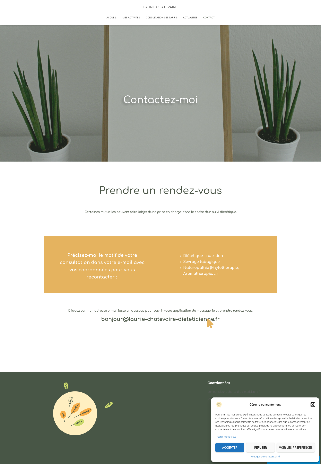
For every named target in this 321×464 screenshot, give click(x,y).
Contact (209, 17)
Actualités (190, 17)
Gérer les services (226, 436)
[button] (313, 405)
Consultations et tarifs (161, 17)
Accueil (111, 17)
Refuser (260, 447)
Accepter (229, 447)
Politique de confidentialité (265, 456)
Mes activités (131, 17)
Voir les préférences (296, 447)
